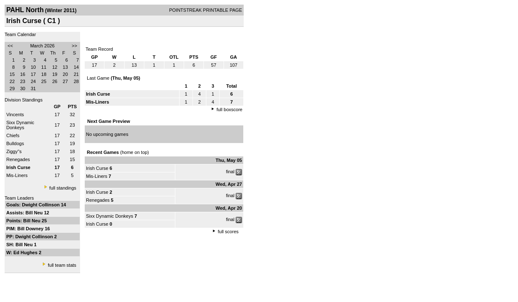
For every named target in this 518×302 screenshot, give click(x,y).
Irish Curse (97, 168)
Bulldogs (15, 143)
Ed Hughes (26, 252)
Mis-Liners (17, 175)
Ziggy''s (14, 151)
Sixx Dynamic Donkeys (20, 125)
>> (74, 45)
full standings (62, 187)
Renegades (18, 159)
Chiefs (12, 135)
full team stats (62, 265)
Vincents (15, 114)
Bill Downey (30, 228)
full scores (228, 231)
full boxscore (229, 109)
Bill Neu (35, 212)
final (230, 171)
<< (10, 45)
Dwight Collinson (41, 204)
